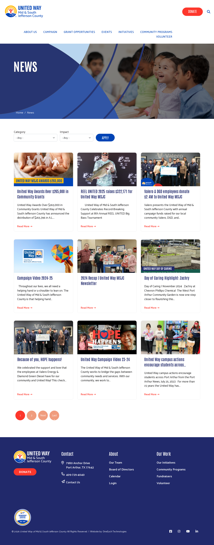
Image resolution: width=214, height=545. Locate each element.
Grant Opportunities (79, 31)
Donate (192, 11)
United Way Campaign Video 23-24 (105, 359)
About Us (30, 31)
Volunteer (164, 36)
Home (19, 112)
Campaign (50, 31)
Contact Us (73, 482)
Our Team (115, 462)
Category (19, 131)
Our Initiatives (166, 462)
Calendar (115, 476)
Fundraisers (164, 476)
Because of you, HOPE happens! (39, 359)
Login (113, 482)
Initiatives (126, 31)
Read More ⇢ (24, 226)
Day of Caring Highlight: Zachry (166, 277)
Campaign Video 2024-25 (35, 277)
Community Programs (171, 469)
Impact (64, 131)
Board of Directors (121, 469)
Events (106, 31)
